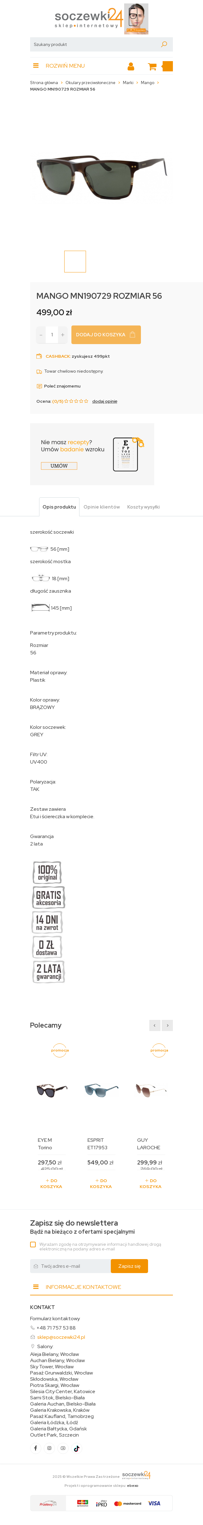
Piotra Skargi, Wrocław (54, 1385)
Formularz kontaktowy (55, 1318)
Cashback (58, 356)
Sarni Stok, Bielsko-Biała (57, 1398)
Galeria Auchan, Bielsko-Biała (63, 1404)
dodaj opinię (104, 401)
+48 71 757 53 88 (56, 1328)
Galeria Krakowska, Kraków (59, 1410)
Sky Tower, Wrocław (52, 1367)
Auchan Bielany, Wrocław (57, 1360)
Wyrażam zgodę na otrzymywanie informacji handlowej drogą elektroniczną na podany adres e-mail (100, 1246)
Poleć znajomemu (58, 386)
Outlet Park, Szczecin (54, 1435)
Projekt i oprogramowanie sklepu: (101, 1485)
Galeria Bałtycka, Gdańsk (58, 1429)
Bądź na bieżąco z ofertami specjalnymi (82, 1227)
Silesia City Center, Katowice (62, 1391)
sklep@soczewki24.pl (61, 1337)
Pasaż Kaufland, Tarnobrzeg (62, 1416)
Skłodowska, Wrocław (54, 1379)
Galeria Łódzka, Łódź (54, 1423)
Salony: (45, 1346)
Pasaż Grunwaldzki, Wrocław (61, 1373)
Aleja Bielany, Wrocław (54, 1354)
